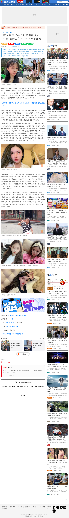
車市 (56, 4)
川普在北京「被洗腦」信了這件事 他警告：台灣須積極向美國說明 (57, 88)
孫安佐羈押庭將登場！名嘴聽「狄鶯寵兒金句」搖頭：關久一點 (57, 462)
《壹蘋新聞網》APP (12, 326)
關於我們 (4, 507)
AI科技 (41, 4)
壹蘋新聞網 (5, 32)
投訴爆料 (42, 507)
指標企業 (64, 4)
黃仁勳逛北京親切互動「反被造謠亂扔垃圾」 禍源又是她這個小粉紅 (57, 63)
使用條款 (35, 507)
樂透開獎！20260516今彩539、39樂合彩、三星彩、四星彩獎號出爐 (57, 212)
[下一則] (43, 338)
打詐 (59, 4)
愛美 (37, 4)
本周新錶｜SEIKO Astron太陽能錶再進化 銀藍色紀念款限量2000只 (57, 390)
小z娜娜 (4, 362)
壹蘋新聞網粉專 (18, 334)
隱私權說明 (20, 507)
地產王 (46, 4)
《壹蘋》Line (10, 323)
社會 (5, 4)
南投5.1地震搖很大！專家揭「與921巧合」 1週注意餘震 (22, 27)
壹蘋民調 (22, 4)
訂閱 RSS (6, 375)
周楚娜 (9, 362)
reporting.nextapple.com (17, 315)
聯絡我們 (12, 507)
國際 (8, 4)
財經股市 (13, 4)
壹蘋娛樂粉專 (7, 334)
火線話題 (28, 4)
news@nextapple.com (16, 319)
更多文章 (12, 375)
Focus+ (33, 5)
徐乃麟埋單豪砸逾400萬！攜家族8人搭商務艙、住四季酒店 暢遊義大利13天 (57, 341)
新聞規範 (27, 507)
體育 (17, 4)
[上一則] (40, 338)
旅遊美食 (51, 4)
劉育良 (14, 46)
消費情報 (4, 509)
